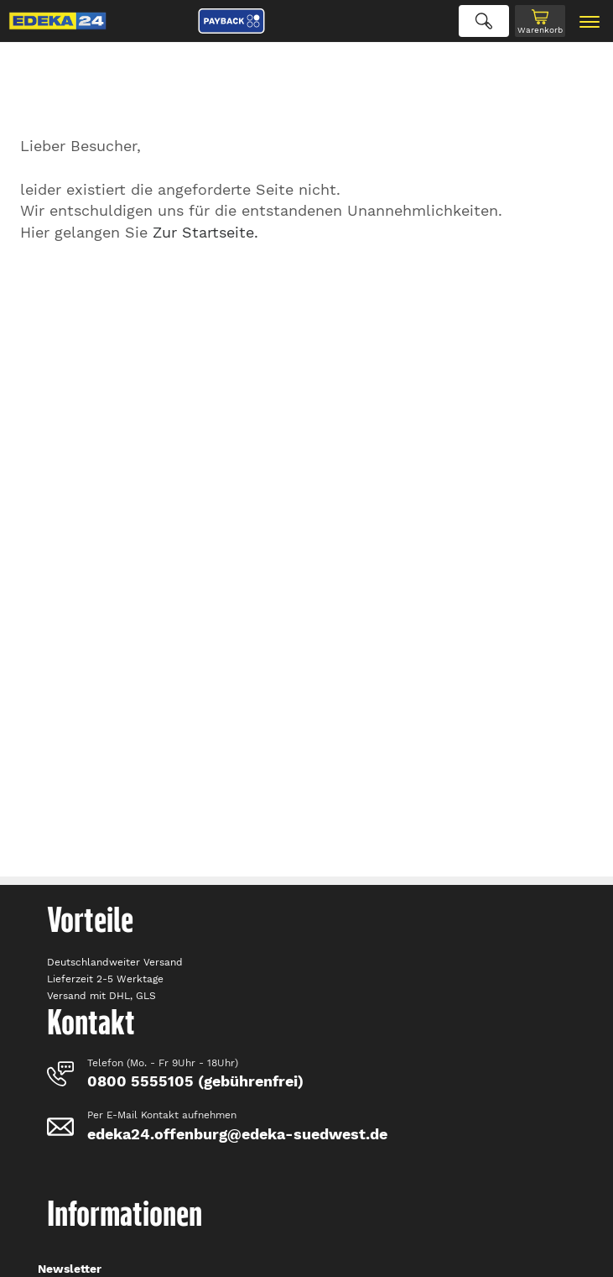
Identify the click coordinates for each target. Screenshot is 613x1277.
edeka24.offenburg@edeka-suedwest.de (237, 1134)
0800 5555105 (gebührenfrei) (195, 1081)
